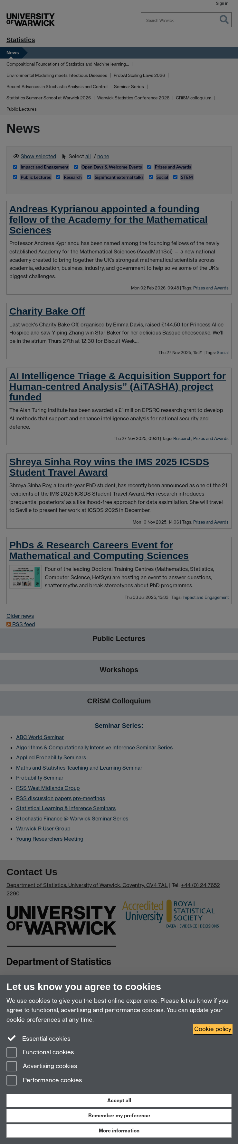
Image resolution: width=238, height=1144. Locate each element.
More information (119, 1131)
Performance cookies (44, 1081)
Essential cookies (38, 1038)
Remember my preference (119, 1115)
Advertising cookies (41, 1067)
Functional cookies (40, 1053)
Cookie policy (213, 1029)
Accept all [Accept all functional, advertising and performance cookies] (119, 1100)
